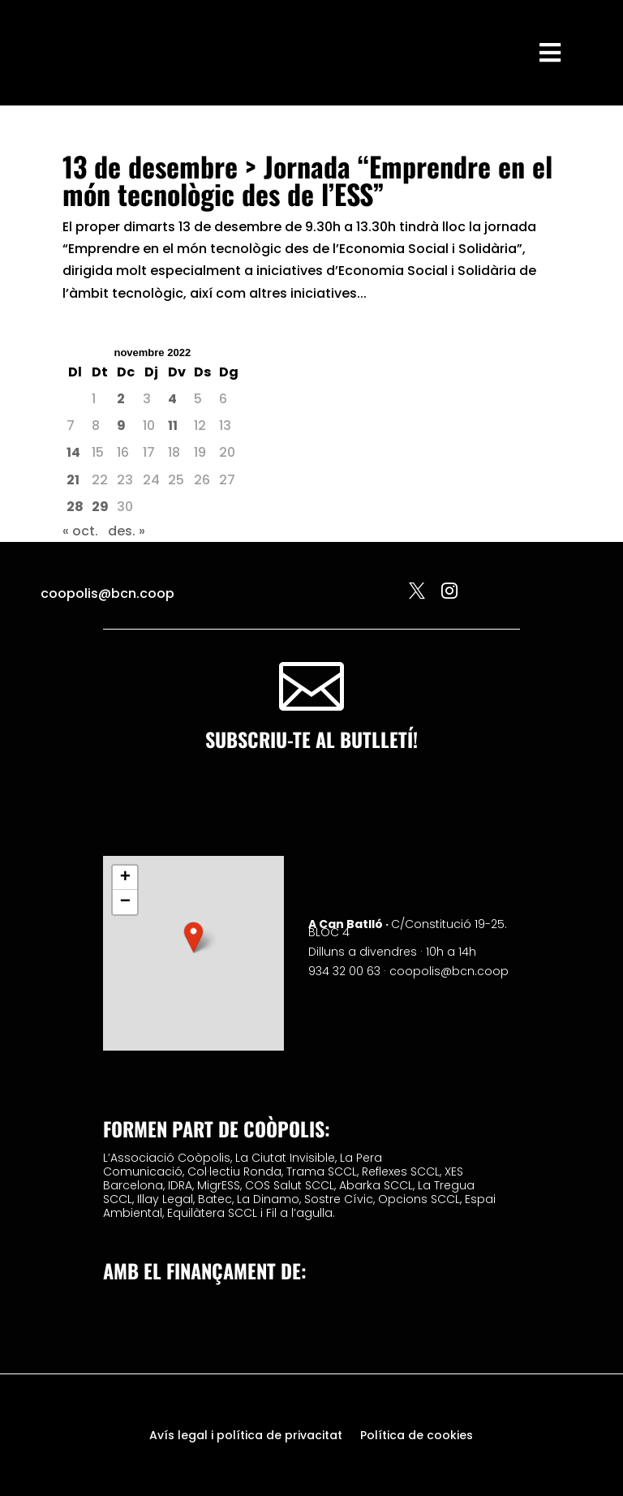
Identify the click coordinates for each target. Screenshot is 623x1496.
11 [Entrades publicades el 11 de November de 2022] (173, 425)
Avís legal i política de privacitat (245, 1436)
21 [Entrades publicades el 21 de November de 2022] (73, 480)
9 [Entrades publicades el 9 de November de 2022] (121, 425)
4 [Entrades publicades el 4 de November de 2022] (172, 398)
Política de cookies (416, 1436)
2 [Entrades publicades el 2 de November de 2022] (121, 398)
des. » (126, 531)
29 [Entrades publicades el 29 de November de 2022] (100, 506)
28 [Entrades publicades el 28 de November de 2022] (75, 506)
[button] (194, 937)
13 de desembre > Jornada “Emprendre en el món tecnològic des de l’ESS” (307, 179)
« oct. (80, 531)
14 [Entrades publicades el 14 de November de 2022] (73, 452)
